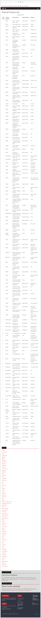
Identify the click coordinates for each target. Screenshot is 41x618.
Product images (20, 601)
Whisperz (3, 563)
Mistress (3, 500)
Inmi (2, 483)
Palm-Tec (3, 506)
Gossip (3, 476)
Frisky (3, 473)
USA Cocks (4, 558)
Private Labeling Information (20, 608)
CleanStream (4, 465)
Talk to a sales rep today (23, 579)
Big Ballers (4, 457)
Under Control (4, 556)
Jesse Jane (3, 485)
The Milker (3, 544)
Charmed (3, 463)
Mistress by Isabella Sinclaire (7, 501)
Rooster (3, 521)
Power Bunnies (4, 513)
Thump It (3, 548)
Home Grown (4, 480)
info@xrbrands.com (36, 604)
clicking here (5, 607)
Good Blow (4, 475)
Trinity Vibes (4, 554)
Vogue (3, 559)
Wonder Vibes (4, 564)
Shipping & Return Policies (6, 608)
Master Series (4, 496)
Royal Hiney (4, 523)
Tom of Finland (4, 551)
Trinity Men (4, 553)
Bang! (3, 453)
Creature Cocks (4, 468)
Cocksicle (3, 466)
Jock (2, 486)
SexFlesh (3, 528)
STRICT (3, 538)
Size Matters (4, 533)
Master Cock (4, 495)
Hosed (3, 481)
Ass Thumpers (4, 452)
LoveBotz (3, 493)
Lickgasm (3, 488)
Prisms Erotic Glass (5, 514)
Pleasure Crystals (5, 510)
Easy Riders (4, 470)
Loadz (3, 490)
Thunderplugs (4, 549)
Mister (3, 498)
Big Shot (3, 458)
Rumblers (3, 524)
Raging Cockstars (5, 518)
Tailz (2, 543)
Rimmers (3, 519)
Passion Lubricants (5, 508)
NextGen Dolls (4, 505)
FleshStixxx (4, 471)
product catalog (9, 579)
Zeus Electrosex (4, 566)
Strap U (3, 536)
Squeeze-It (4, 534)
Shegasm (3, 529)
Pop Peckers (4, 511)
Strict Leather (4, 539)
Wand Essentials (4, 561)
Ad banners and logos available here (20, 604)
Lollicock (3, 491)
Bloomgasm (4, 460)
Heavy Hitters (4, 478)
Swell (3, 541)
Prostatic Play (4, 516)
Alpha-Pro (3, 450)
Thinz (3, 546)
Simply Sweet (4, 531)
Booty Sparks (4, 462)
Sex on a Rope (4, 526)
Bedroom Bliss (4, 455)
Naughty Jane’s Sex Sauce (6, 503)
